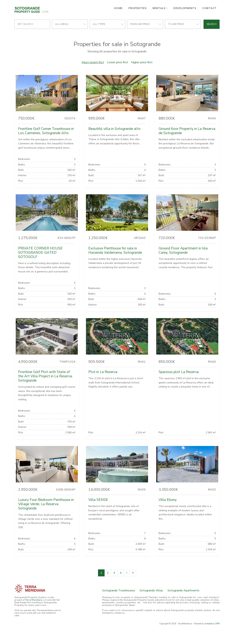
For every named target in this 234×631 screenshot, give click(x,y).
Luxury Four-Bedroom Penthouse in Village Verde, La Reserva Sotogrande (46, 504)
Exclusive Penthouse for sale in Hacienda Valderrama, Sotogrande (115, 250)
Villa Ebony (168, 499)
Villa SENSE (98, 499)
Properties (137, 8)
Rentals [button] (158, 8)
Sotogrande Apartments (183, 590)
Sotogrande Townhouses (118, 590)
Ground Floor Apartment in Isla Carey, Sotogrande (183, 250)
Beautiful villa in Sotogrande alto (114, 128)
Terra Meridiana (33, 600)
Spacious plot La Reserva (179, 372)
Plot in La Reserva (102, 372)
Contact (209, 8)
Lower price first (117, 62)
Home (118, 8)
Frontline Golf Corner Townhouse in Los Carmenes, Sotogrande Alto (46, 130)
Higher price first (141, 62)
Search (211, 24)
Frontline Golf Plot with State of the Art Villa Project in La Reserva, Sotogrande (45, 376)
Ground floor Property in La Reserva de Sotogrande (187, 130)
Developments (184, 8)
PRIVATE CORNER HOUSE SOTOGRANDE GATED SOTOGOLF (40, 252)
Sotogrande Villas (151, 590)
